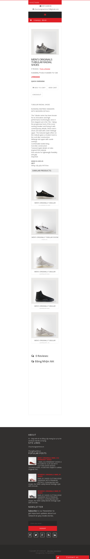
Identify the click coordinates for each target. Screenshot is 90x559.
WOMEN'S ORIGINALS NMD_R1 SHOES (49, 475)
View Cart (52, 87)
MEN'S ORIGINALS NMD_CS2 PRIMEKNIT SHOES (48, 459)
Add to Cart (39, 87)
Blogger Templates (54, 551)
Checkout (36, 94)
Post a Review (45, 69)
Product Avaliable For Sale (48, 73)
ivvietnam (34, 2)
